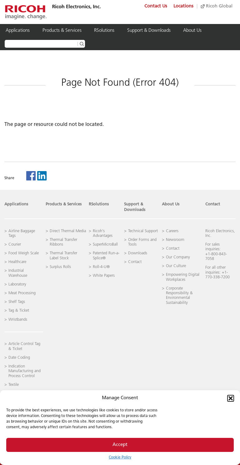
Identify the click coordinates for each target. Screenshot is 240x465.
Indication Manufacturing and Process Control (24, 371)
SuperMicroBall (105, 244)
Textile (13, 385)
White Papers (104, 276)
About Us (192, 30)
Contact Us (155, 6)
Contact (212, 204)
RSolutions (104, 30)
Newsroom (175, 240)
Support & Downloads (149, 30)
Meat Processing (22, 293)
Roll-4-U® (101, 267)
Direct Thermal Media (68, 231)
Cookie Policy (120, 457)
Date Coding (19, 358)
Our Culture (176, 266)
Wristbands (17, 320)
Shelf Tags (16, 302)
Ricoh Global (216, 6)
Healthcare (17, 262)
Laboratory (17, 284)
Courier (14, 244)
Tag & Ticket (18, 311)
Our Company (178, 257)
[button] (231, 398)
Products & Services (62, 30)
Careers (172, 231)
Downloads (137, 253)
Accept (120, 445)
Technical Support (143, 231)
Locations (183, 6)
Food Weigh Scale (23, 253)
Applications (18, 30)
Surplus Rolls (60, 267)
